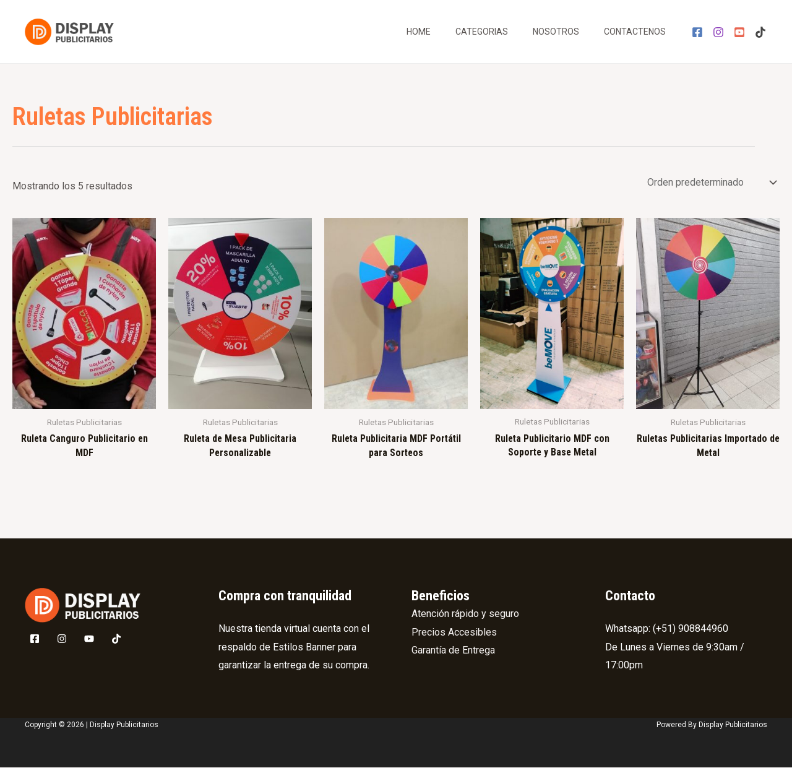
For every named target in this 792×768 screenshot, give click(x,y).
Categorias (481, 32)
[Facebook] (697, 32)
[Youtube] (89, 640)
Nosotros (556, 32)
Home (419, 32)
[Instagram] (718, 32)
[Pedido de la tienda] (710, 182)
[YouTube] (739, 32)
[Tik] (760, 32)
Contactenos (635, 32)
